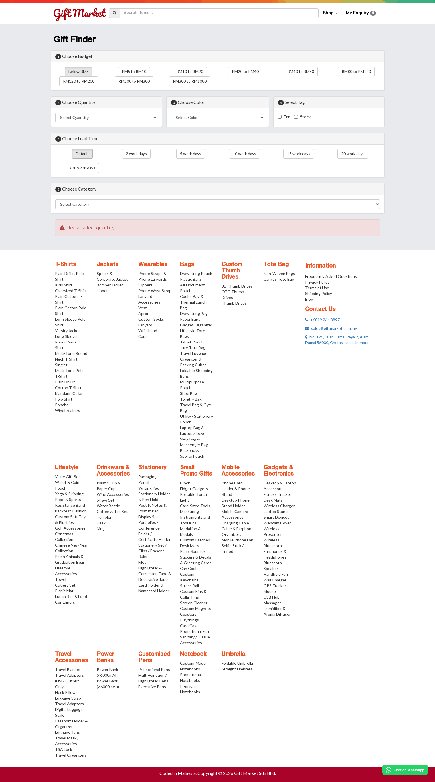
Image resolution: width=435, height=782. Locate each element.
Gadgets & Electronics (279, 471)
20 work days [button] (353, 153)
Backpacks (189, 450)
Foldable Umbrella (237, 663)
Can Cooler (190, 568)
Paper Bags (190, 319)
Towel (60, 579)
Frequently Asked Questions (331, 276)
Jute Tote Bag (192, 347)
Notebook (193, 654)
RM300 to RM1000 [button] (190, 81)
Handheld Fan (276, 574)
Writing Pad (148, 488)
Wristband (147, 330)
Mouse (270, 591)
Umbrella (233, 654)
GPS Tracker (275, 585)
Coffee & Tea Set (112, 511)
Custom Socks (151, 319)
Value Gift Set (67, 476)
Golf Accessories (70, 528)
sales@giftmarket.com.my (331, 328)
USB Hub (272, 597)
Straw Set (105, 500)
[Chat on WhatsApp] (405, 770)
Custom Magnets (195, 608)
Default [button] (82, 153)
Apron (143, 313)
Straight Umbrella (237, 668)
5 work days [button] (190, 153)
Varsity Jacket (67, 330)
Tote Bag (276, 264)
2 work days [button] (136, 153)
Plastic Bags (191, 279)
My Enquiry (361, 13)
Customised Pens (154, 657)
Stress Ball (189, 585)
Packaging (147, 476)
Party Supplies (193, 551)
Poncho (62, 404)
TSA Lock (63, 749)
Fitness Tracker (277, 494)
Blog (309, 299)
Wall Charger (275, 579)
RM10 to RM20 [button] (189, 71)
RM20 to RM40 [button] (245, 71)
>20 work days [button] (82, 167)
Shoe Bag (188, 393)
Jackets (107, 264)
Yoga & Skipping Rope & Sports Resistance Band (70, 499)
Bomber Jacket (110, 284)
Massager (272, 602)
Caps (142, 336)
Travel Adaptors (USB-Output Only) (69, 681)
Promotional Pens (154, 669)
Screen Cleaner (193, 602)
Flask (101, 522)
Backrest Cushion (71, 510)
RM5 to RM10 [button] (134, 71)
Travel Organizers (71, 755)
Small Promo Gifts (196, 471)
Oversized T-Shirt (71, 290)
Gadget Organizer (196, 324)
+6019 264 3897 (322, 319)
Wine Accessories (113, 494)
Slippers (145, 284)
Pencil (143, 482)
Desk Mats (189, 545)
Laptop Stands (277, 511)
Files (142, 562)
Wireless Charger (279, 505)
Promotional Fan (194, 631)
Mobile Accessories (238, 471)
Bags (187, 264)
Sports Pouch (192, 456)
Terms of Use (317, 287)
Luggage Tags (67, 732)
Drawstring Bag (194, 313)
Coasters (188, 614)
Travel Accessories (71, 657)
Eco (287, 116)
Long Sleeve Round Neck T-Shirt (68, 342)
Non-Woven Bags (279, 273)
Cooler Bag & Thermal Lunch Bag (193, 302)
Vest (142, 307)
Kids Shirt (63, 284)
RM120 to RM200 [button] (78, 81)
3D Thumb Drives (237, 286)
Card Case (189, 625)
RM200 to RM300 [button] (134, 81)
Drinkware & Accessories (113, 471)
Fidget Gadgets (194, 488)
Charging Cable (235, 522)
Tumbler (104, 517)
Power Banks (105, 657)
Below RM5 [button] (78, 71)
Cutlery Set (65, 585)
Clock (185, 482)
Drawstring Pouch (196, 273)
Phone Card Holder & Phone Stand (236, 488)
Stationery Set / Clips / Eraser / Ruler (152, 551)
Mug (101, 528)
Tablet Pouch (192, 342)
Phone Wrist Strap (154, 290)
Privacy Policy (317, 282)
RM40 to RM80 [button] (300, 71)
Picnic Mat (64, 590)
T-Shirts (65, 264)
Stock (305, 116)
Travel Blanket (68, 669)
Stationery (152, 467)
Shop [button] (330, 13)
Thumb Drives (234, 303)
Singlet (61, 364)
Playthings (189, 619)
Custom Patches (195, 540)
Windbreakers (67, 410)
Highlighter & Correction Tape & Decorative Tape (154, 573)
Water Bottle (108, 505)
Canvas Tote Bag (279, 279)
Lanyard (145, 324)
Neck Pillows (66, 692)
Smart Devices (276, 517)
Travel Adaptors (69, 703)
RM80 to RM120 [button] (356, 71)
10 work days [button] (244, 153)
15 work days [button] (298, 153)
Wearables (152, 264)
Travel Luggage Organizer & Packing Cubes (193, 359)
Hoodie (103, 290)
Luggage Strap (68, 698)
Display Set (148, 516)
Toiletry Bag (191, 399)
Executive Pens (152, 686)
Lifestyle (66, 467)
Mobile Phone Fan (237, 540)
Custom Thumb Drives (232, 271)
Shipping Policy (318, 293)
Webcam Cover (277, 522)
